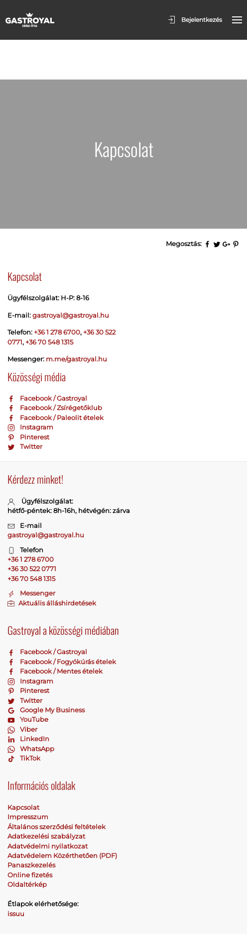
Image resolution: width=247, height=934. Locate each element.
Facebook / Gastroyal (47, 358)
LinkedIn (28, 699)
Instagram (30, 387)
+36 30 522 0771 (31, 529)
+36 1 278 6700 (57, 292)
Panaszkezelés (31, 825)
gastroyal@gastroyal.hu (45, 495)
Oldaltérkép (27, 845)
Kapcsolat (23, 767)
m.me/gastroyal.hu (76, 319)
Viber (22, 689)
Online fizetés (29, 835)
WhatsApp (30, 709)
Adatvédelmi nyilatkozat (47, 806)
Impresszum (27, 777)
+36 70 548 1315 (49, 302)
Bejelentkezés (194, 20)
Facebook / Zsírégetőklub (54, 368)
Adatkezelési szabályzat (46, 796)
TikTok (23, 718)
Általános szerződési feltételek (56, 787)
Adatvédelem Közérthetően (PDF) (62, 816)
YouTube (27, 679)
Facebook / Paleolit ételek (55, 378)
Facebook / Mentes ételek (55, 631)
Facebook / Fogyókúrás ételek (61, 622)
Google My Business (46, 670)
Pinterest (28, 397)
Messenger (31, 553)
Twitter (24, 407)
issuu (15, 874)
